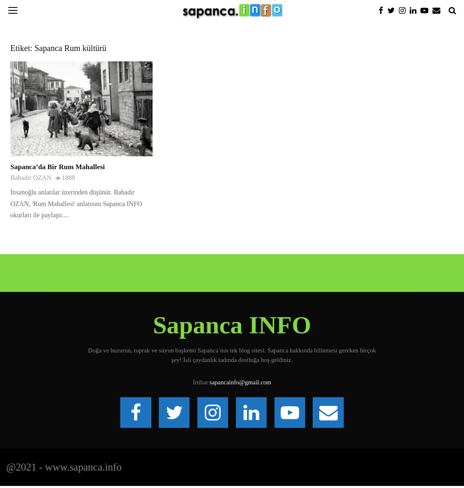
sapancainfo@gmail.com (240, 382)
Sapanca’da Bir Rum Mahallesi (57, 167)
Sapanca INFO (232, 325)
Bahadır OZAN (30, 177)
